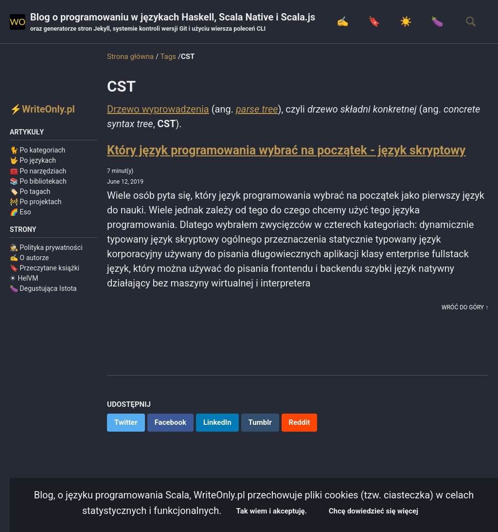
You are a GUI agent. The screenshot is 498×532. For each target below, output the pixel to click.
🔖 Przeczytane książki (44, 268)
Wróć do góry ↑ (465, 307)
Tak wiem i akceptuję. (271, 511)
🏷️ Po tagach (30, 191)
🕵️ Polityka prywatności (46, 247)
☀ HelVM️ (24, 278)
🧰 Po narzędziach (38, 171)
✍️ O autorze (29, 258)
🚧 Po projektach (36, 202)
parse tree (257, 109)
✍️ (343, 21)
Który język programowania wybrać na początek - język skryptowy (286, 150)
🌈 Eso (20, 212)
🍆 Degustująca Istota (43, 288)
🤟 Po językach (33, 160)
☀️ (406, 21)
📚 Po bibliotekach (38, 181)
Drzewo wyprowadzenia (158, 109)
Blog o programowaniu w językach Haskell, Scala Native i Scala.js (172, 22)
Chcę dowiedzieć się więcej (373, 511)
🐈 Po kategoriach (37, 150)
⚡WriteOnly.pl (42, 109)
